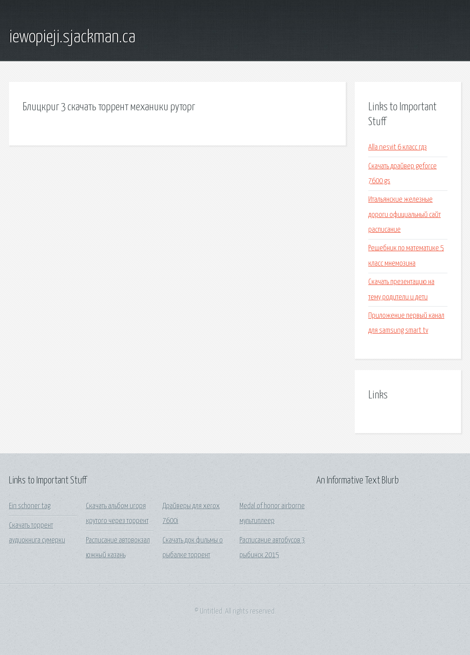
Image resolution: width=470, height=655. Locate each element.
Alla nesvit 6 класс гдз (397, 147)
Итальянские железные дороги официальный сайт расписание (404, 215)
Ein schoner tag (29, 506)
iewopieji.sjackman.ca (72, 37)
